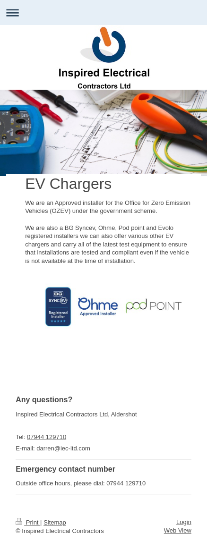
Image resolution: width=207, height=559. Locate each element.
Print (28, 522)
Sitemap (54, 522)
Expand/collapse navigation (103, 12)
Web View (177, 530)
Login (183, 521)
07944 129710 (46, 436)
